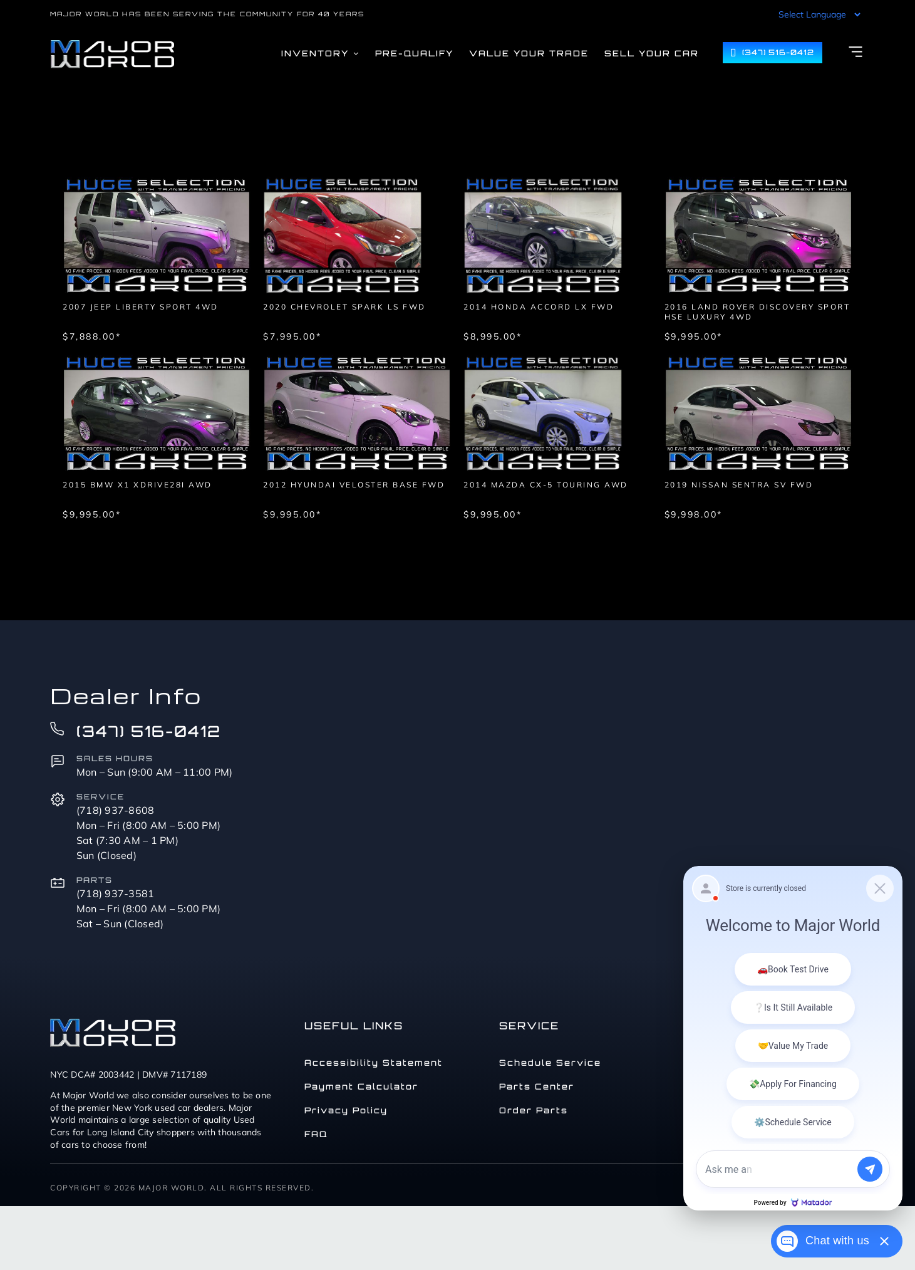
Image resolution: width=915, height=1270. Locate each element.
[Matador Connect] (792, 1038)
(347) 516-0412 (148, 731)
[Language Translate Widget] (818, 14)
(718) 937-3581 (115, 893)
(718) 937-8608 (115, 810)
